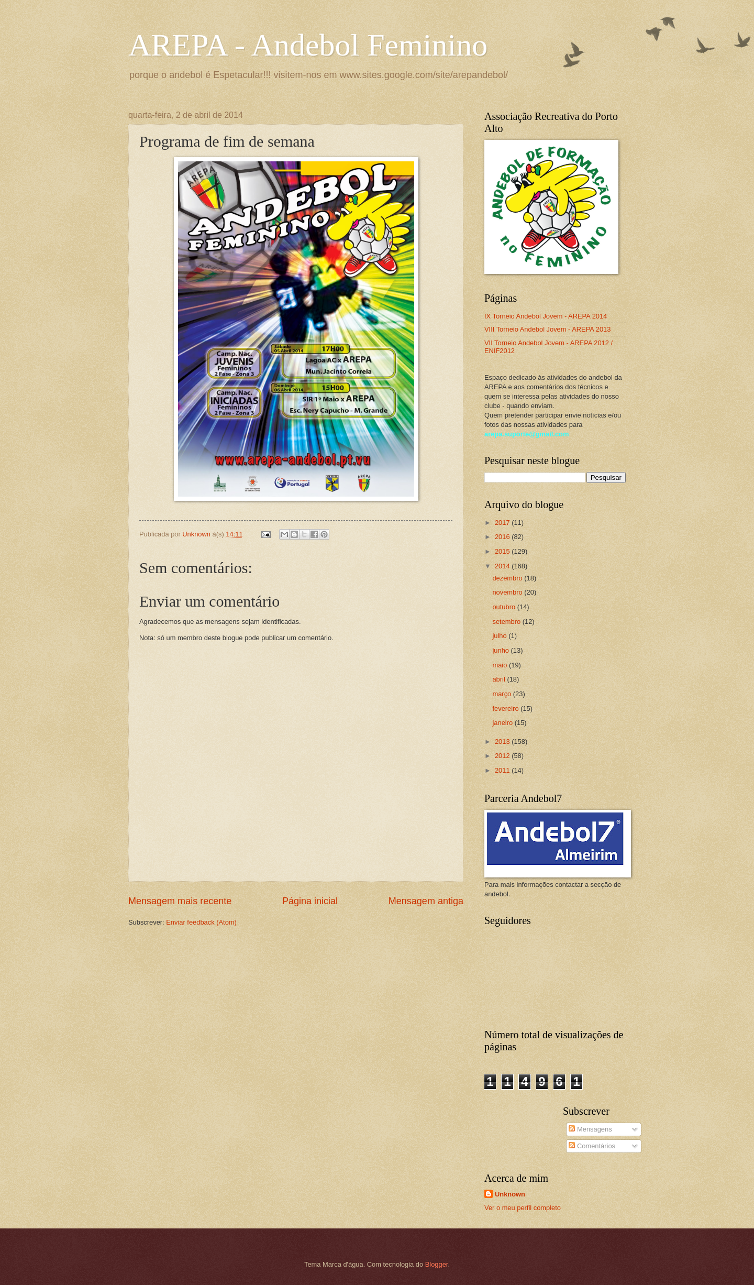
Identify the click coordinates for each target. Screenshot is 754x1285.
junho (501, 650)
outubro (504, 607)
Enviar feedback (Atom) (201, 922)
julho (500, 636)
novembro (508, 592)
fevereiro (506, 708)
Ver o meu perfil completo (522, 1208)
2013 (503, 741)
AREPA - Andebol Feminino (307, 45)
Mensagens (590, 1129)
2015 (503, 551)
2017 (503, 522)
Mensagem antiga (426, 901)
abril (499, 679)
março (502, 694)
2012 (503, 756)
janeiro (503, 723)
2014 (503, 566)
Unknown (510, 1194)
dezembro (508, 578)
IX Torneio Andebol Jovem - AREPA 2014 (545, 316)
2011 (503, 770)
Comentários (592, 1146)
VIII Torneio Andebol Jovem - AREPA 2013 (547, 329)
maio (500, 665)
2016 (503, 537)
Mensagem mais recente (179, 901)
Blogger (436, 1264)
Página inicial (310, 901)
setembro (507, 621)
